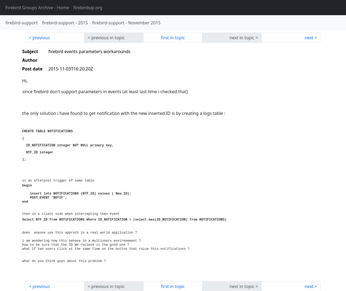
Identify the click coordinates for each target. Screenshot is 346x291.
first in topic (173, 38)
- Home (37, 8)
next (309, 38)
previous (41, 38)
